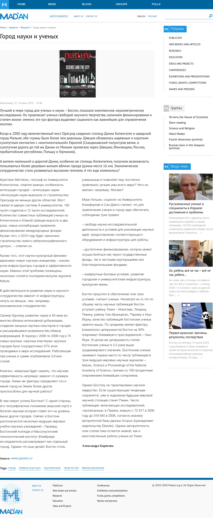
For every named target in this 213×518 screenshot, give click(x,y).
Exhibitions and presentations (189, 76)
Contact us (91, 16)
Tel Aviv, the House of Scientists (188, 117)
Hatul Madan (177, 133)
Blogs (86, 4)
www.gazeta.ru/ (22, 458)
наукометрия (52, 468)
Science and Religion (182, 128)
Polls (156, 4)
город (12, 468)
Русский (152, 16)
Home (21, 4)
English (141, 16)
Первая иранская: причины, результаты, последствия (188, 335)
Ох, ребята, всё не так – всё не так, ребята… (190, 272)
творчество (71, 468)
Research (25, 27)
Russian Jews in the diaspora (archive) (186, 147)
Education (175, 57)
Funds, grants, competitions (187, 82)
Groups (121, 4)
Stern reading (177, 122)
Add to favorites (58, 16)
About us (78, 16)
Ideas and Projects (181, 63)
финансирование (93, 468)
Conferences (177, 70)
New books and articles (184, 44)
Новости (13, 27)
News (52, 4)
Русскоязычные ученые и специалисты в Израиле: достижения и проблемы (186, 208)
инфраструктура (30, 468)
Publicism (175, 38)
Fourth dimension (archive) (186, 139)
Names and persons (182, 89)
